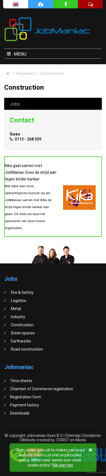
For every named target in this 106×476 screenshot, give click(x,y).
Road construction (26, 349)
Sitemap (72, 435)
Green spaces (22, 333)
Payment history (24, 405)
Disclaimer (92, 435)
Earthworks (20, 341)
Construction (21, 325)
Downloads (20, 413)
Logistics (18, 300)
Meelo (81, 440)
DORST (63, 440)
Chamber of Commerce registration (41, 389)
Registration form (25, 397)
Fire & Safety (21, 292)
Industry (17, 317)
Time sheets (21, 381)
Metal (15, 308)
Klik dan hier (62, 465)
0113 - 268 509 (25, 139)
